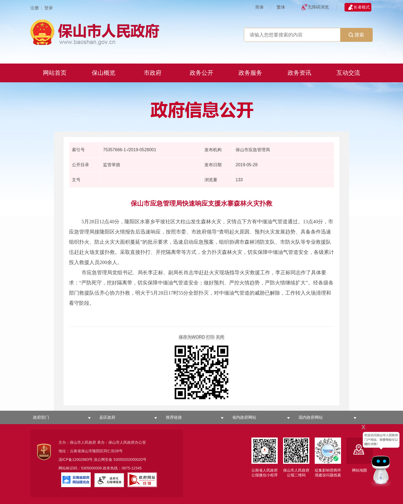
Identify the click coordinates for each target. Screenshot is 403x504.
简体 (259, 7)
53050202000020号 (129, 459)
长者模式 (362, 7)
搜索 (356, 35)
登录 (48, 8)
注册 (34, 8)
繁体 (281, 7)
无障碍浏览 (318, 7)
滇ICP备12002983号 (75, 459)
